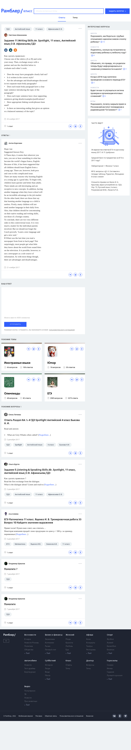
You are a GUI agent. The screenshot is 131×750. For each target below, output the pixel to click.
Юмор (51, 363)
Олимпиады (12, 393)
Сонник (110, 665)
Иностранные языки (17, 363)
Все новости (30, 635)
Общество (28, 650)
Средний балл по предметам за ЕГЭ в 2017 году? (107, 159)
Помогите (10, 604)
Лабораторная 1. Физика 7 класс (105, 166)
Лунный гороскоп (114, 675)
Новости (28, 665)
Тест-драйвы (29, 669)
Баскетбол (111, 646)
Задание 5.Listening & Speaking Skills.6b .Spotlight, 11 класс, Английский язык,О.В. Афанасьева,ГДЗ (40, 471)
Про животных (30, 701)
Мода (68, 639)
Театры (89, 646)
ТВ (25, 694)
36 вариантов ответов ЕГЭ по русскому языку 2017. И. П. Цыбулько (107, 151)
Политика (28, 646)
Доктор (90, 661)
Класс (68, 661)
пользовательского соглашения (62, 330)
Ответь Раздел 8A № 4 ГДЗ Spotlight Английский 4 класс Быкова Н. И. (42, 422)
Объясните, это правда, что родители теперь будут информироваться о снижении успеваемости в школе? (108, 66)
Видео (27, 687)
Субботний (50, 661)
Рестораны (91, 650)
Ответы (69, 665)
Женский (70, 635)
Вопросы (90, 665)
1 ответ (8, 126)
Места (47, 675)
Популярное (29, 691)
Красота (69, 643)
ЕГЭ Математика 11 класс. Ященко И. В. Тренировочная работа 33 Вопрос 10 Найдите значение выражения (42, 521)
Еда (67, 650)
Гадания (110, 672)
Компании (49, 643)
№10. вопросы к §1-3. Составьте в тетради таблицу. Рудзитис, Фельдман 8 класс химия (107, 174)
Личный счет (50, 650)
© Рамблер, (7, 716)
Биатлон (110, 650)
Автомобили (30, 661)
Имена (110, 669)
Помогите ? (10, 569)
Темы (68, 669)
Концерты (90, 643)
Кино (88, 639)
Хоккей (110, 643)
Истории (49, 665)
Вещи (47, 672)
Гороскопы (112, 661)
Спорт (110, 635)
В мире (27, 639)
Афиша (89, 635)
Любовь (69, 646)
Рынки (47, 646)
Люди (47, 669)
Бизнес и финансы (53, 635)
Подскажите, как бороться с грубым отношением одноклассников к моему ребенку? (108, 39)
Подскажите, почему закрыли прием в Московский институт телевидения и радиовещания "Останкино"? (108, 107)
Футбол (110, 639)
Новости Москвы (31, 643)
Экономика (50, 639)
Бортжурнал (30, 672)
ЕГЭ (49, 393)
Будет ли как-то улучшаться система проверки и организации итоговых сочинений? (107, 93)
